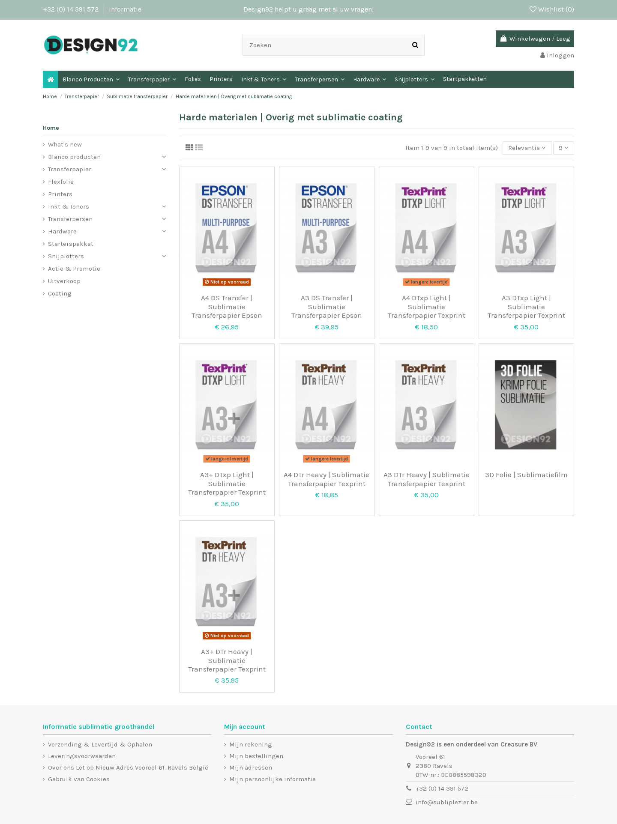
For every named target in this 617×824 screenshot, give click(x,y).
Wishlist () (552, 9)
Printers (60, 194)
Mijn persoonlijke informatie (272, 779)
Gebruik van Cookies (79, 779)
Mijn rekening (250, 744)
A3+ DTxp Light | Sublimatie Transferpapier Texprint (227, 483)
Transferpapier (69, 169)
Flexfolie (61, 181)
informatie (125, 9)
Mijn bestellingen (256, 756)
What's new (65, 144)
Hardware (62, 231)
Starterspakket (70, 244)
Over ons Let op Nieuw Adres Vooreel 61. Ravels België (128, 767)
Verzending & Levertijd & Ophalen (100, 744)
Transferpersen (70, 219)
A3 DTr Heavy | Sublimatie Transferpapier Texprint (426, 478)
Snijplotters (66, 256)
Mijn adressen (250, 767)
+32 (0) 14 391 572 (71, 9)
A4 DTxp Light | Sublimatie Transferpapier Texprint (426, 306)
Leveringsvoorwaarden (82, 756)
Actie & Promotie (74, 268)
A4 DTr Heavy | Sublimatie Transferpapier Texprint (326, 478)
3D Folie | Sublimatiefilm (526, 474)
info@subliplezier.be (447, 802)
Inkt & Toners (68, 206)
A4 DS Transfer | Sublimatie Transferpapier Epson (227, 306)
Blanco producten (74, 157)
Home (51, 127)
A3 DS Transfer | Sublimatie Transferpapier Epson (326, 306)
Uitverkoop (64, 281)
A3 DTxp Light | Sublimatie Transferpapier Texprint (526, 306)
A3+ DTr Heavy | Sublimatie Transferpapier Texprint (227, 660)
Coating (60, 293)
